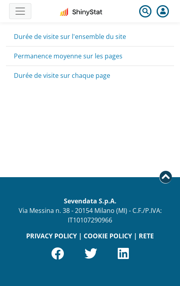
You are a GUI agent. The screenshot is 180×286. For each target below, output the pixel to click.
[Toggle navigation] (20, 11)
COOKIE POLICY (108, 236)
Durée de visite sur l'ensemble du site (70, 36)
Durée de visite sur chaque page (62, 75)
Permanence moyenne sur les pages (68, 56)
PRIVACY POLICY (51, 236)
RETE (146, 236)
